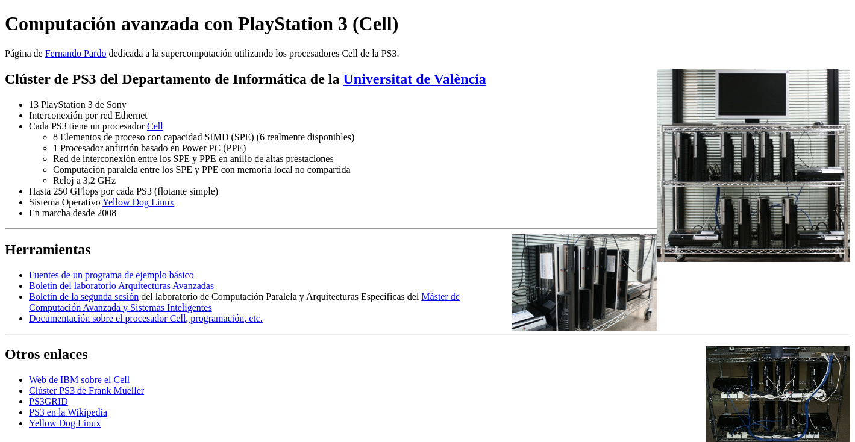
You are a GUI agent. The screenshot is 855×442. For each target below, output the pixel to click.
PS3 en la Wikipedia (68, 412)
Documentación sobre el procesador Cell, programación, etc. (146, 318)
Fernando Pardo (76, 53)
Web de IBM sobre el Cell (79, 380)
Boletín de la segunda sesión (84, 296)
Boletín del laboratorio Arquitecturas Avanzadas (121, 286)
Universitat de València (414, 79)
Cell (155, 126)
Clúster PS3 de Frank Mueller (86, 390)
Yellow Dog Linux (138, 202)
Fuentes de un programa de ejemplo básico (111, 275)
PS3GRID (48, 401)
